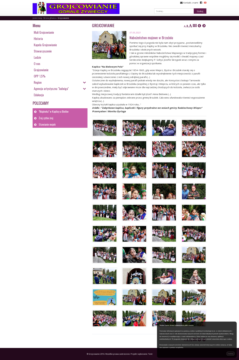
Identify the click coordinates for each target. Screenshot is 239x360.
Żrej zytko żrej (46, 118)
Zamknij (230, 354)
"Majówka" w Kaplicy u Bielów (54, 111)
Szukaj (200, 11)
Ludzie (37, 57)
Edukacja (39, 95)
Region (38, 82)
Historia (38, 38)
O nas (37, 63)
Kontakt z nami (189, 2)
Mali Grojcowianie (44, 32)
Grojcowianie (63, 18)
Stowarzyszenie (43, 51)
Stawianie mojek (47, 124)
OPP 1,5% (39, 76)
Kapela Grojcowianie (45, 45)
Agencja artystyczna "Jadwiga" (51, 88)
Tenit (150, 354)
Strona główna (49, 18)
